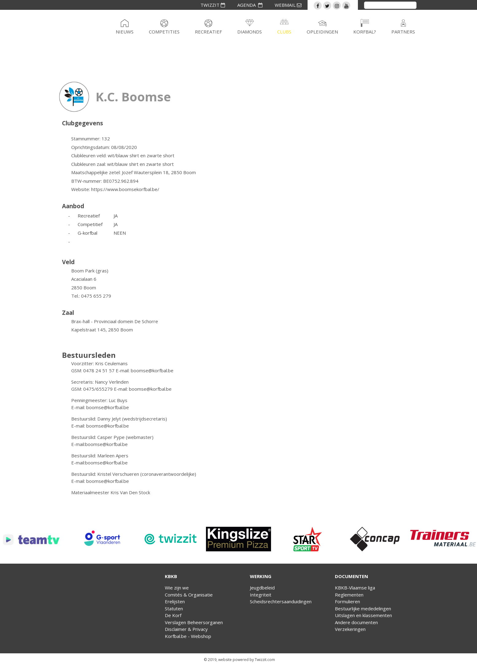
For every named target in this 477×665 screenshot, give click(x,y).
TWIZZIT (212, 5)
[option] (34, 539)
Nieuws (125, 32)
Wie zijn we (177, 588)
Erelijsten (175, 601)
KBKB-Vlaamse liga (355, 588)
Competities (164, 32)
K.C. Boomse (133, 96)
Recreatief (208, 32)
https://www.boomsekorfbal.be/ (125, 189)
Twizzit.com (265, 659)
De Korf (173, 615)
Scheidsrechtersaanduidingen (281, 601)
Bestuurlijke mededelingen (363, 608)
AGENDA (249, 5)
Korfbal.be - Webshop (188, 636)
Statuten (174, 608)
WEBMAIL (288, 5)
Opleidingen (322, 32)
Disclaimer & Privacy (186, 629)
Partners (403, 32)
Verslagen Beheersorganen (194, 622)
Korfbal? (364, 32)
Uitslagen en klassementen (363, 615)
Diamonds (249, 32)
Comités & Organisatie (189, 595)
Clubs (284, 32)
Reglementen (349, 595)
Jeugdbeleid (262, 588)
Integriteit (260, 595)
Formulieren (347, 601)
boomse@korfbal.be (152, 370)
